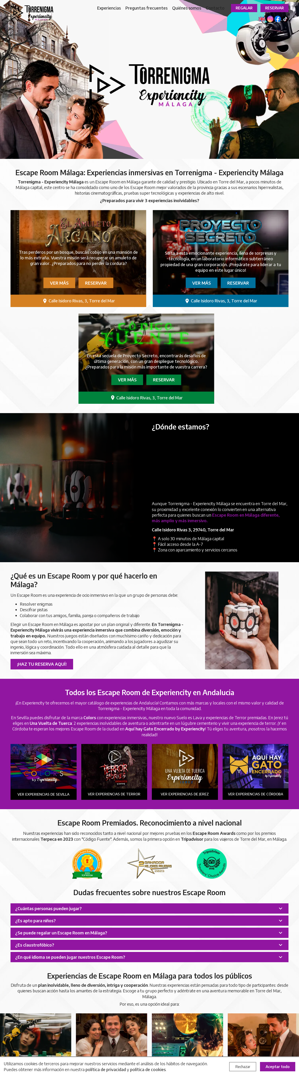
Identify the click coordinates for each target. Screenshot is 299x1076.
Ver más (59, 283)
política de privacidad (105, 1069)
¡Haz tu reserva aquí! (42, 664)
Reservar (274, 8)
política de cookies (148, 1069)
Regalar (244, 8)
